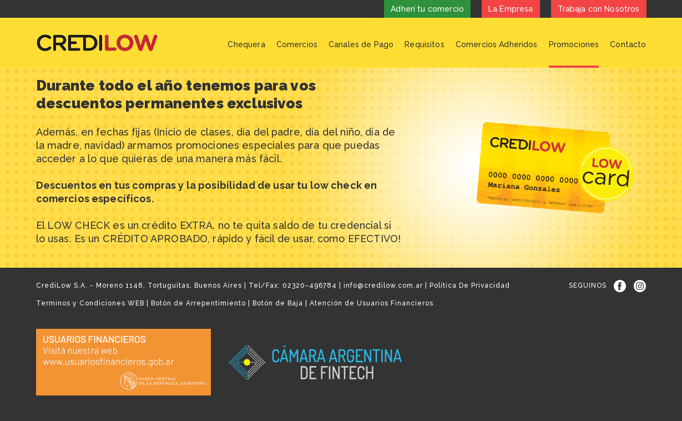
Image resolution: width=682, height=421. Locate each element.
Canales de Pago (361, 44)
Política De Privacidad (470, 285)
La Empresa (510, 8)
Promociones (574, 44)
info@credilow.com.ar (383, 285)
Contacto (628, 44)
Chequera (246, 44)
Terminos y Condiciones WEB (90, 303)
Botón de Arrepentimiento (198, 303)
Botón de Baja (277, 303)
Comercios (296, 44)
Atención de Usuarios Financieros (371, 303)
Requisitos (424, 44)
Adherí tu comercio (427, 8)
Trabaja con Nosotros (599, 8)
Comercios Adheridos (497, 44)
